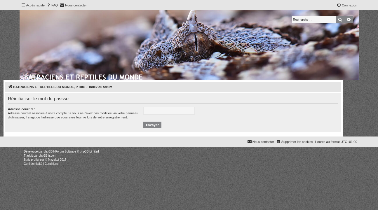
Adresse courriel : (37, 109)
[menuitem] (52, 5)
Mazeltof (53, 159)
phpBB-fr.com (47, 155)
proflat (35, 159)
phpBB (47, 151)
